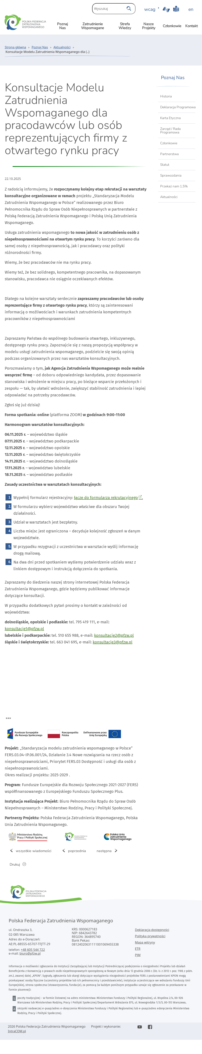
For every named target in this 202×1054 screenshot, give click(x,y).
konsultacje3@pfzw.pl (112, 642)
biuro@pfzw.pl (30, 953)
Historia (166, 96)
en (190, 9)
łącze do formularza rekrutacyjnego (106, 497)
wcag (151, 9)
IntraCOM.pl (17, 1031)
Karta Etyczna (170, 118)
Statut (164, 164)
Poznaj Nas (40, 47)
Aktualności (62, 47)
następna (110, 850)
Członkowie (168, 143)
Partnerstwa (169, 154)
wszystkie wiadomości (30, 850)
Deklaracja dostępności (152, 930)
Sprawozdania (170, 175)
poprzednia (74, 850)
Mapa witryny (145, 942)
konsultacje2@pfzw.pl (114, 635)
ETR (137, 949)
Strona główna (15, 47)
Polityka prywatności (150, 936)
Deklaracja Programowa (178, 107)
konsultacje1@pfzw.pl (24, 628)
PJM (138, 955)
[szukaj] (128, 7)
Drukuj (20, 864)
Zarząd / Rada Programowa (170, 131)
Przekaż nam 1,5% (174, 186)
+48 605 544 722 (33, 950)
